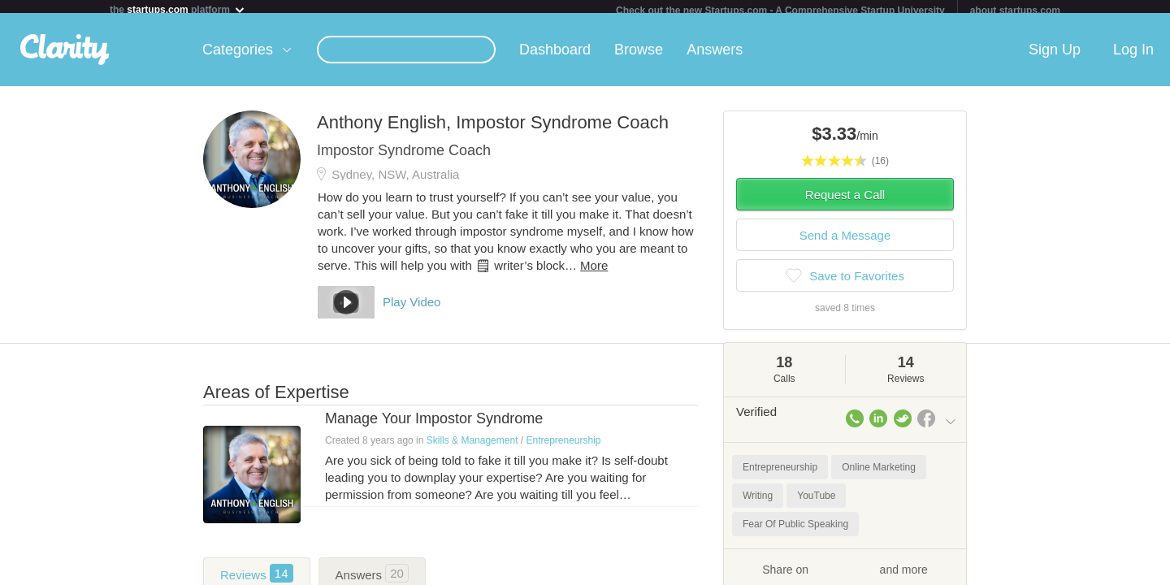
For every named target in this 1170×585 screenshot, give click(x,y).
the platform (178, 9)
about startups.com (1015, 10)
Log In (1133, 56)
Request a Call (845, 201)
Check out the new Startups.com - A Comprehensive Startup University (780, 10)
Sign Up (1055, 56)
